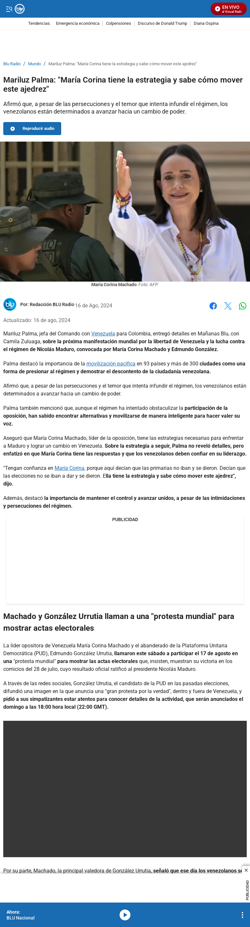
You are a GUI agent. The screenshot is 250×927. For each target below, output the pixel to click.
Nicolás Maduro (176, 669)
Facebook (213, 306)
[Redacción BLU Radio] (52, 304)
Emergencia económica (77, 23)
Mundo (34, 64)
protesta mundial (34, 661)
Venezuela (103, 334)
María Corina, (70, 468)
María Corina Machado (103, 645)
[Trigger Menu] (9, 9)
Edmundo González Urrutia (80, 653)
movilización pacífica (110, 364)
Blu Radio (12, 64)
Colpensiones (118, 23)
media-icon (125, 915)
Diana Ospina (206, 23)
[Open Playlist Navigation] (242, 915)
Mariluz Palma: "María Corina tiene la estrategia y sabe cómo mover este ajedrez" (122, 64)
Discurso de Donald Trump (162, 23)
